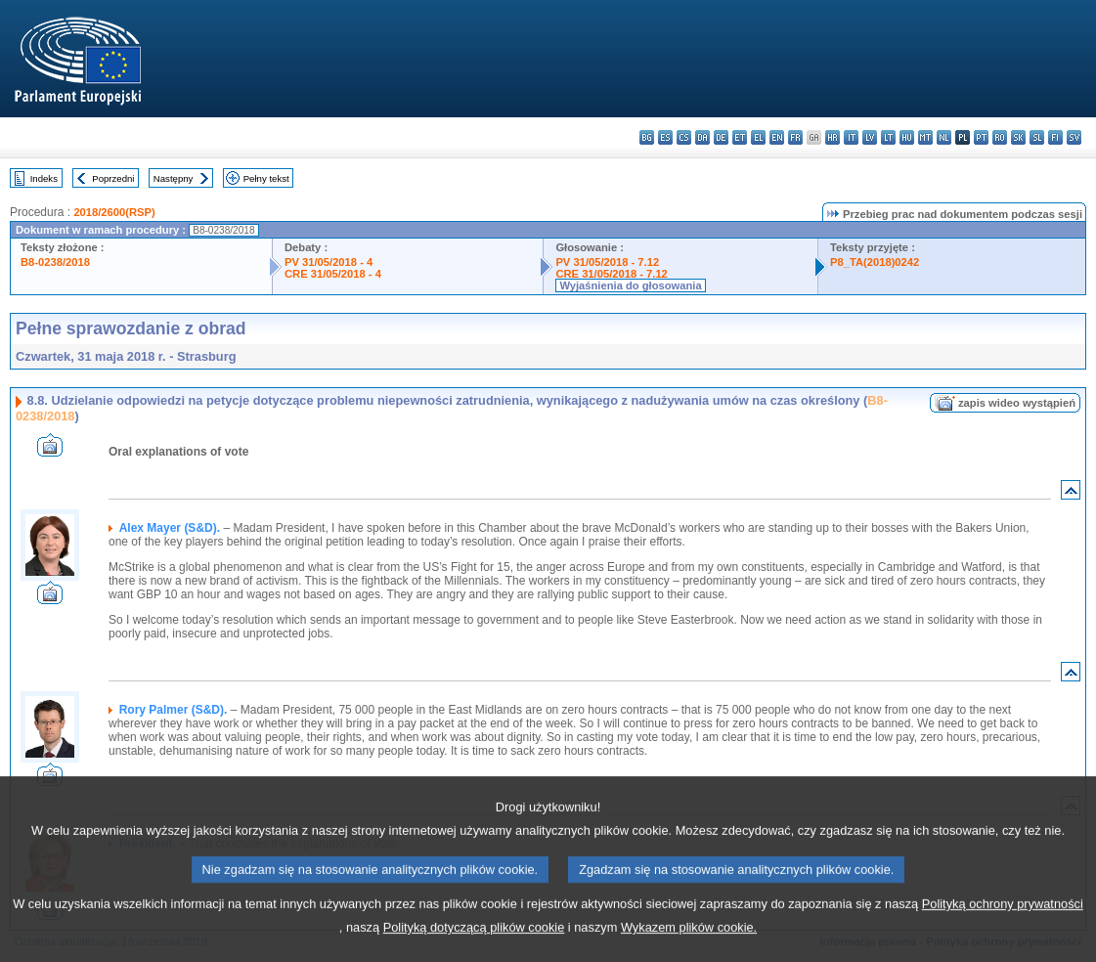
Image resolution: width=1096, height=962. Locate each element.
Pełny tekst (266, 178)
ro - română (999, 137)
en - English (776, 137)
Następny (173, 178)
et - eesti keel (739, 137)
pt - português (981, 137)
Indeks (44, 178)
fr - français (795, 137)
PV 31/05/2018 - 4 (329, 262)
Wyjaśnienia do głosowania (630, 285)
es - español (665, 137)
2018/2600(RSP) (113, 212)
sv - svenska (1074, 137)
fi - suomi (1055, 137)
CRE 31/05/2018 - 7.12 (611, 274)
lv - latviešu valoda (869, 137)
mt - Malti (925, 137)
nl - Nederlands (944, 137)
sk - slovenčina (1018, 137)
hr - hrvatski (832, 137)
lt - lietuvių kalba (888, 137)
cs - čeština (684, 137)
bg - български (646, 137)
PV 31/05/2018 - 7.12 (607, 262)
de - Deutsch (721, 137)
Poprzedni (113, 178)
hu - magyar (906, 137)
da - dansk (702, 137)
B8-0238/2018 (55, 262)
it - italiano (851, 137)
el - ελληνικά (758, 137)
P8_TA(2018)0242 (874, 262)
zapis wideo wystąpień (1016, 403)
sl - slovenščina (1037, 137)
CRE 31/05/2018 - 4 (333, 274)
